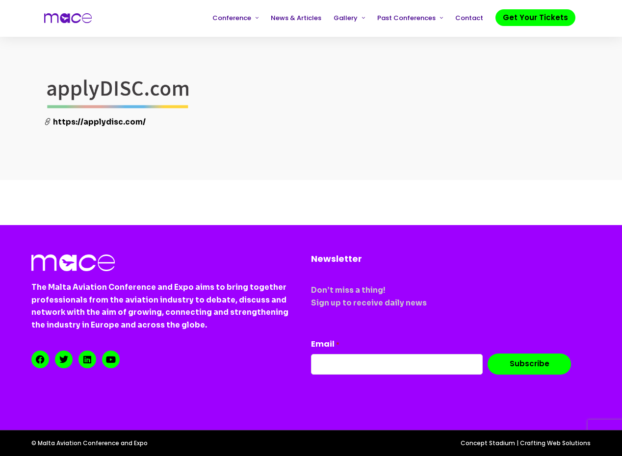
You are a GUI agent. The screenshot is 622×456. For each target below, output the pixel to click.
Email (325, 344)
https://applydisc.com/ (95, 122)
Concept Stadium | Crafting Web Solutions (526, 443)
